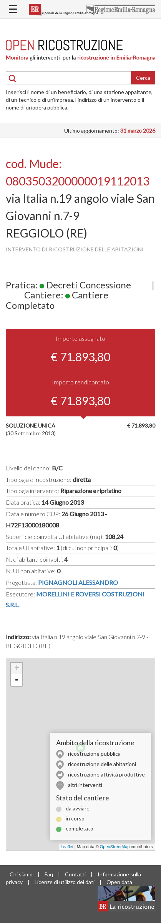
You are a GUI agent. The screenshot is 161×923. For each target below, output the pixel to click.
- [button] (16, 680)
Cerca (143, 77)
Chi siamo (21, 874)
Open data (119, 882)
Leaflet (67, 846)
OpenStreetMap (115, 846)
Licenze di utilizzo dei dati (65, 882)
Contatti (75, 874)
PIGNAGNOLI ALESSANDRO (78, 582)
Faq (49, 874)
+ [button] (16, 668)
